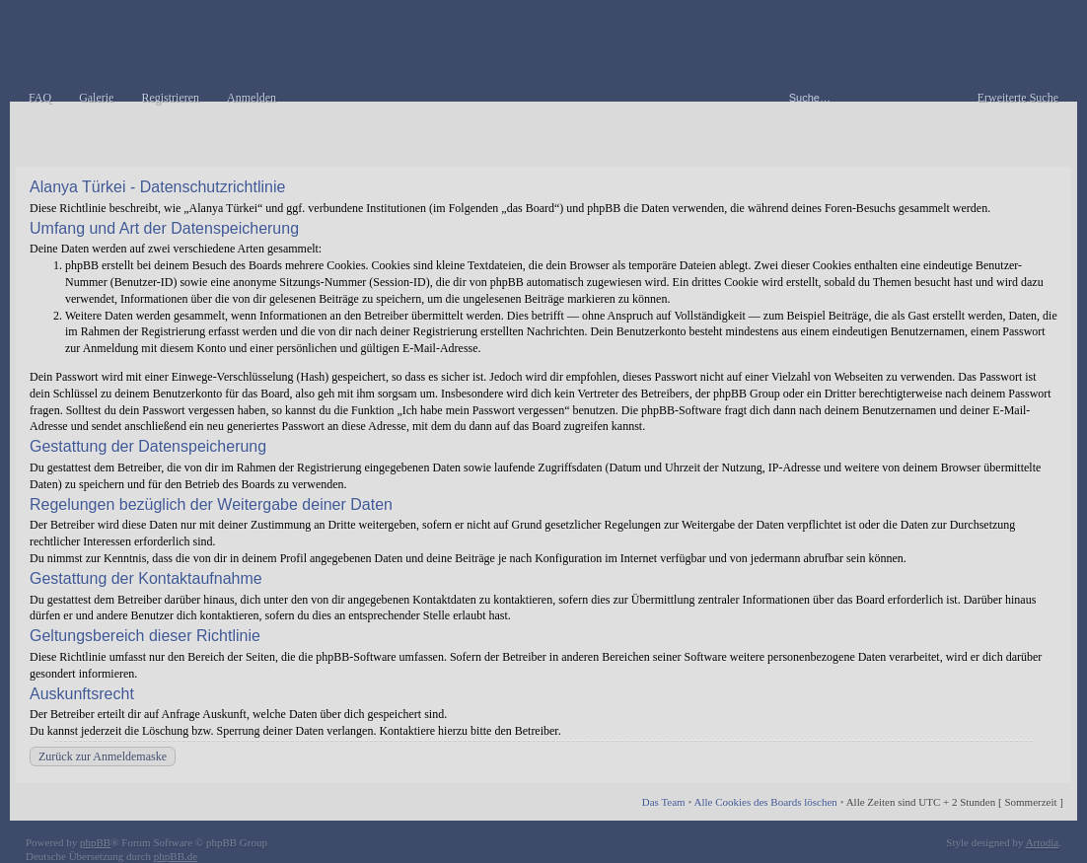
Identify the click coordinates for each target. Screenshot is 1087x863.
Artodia (1042, 842)
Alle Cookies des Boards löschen (764, 802)
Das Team (664, 802)
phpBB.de (175, 856)
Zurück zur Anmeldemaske (102, 756)
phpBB (95, 842)
